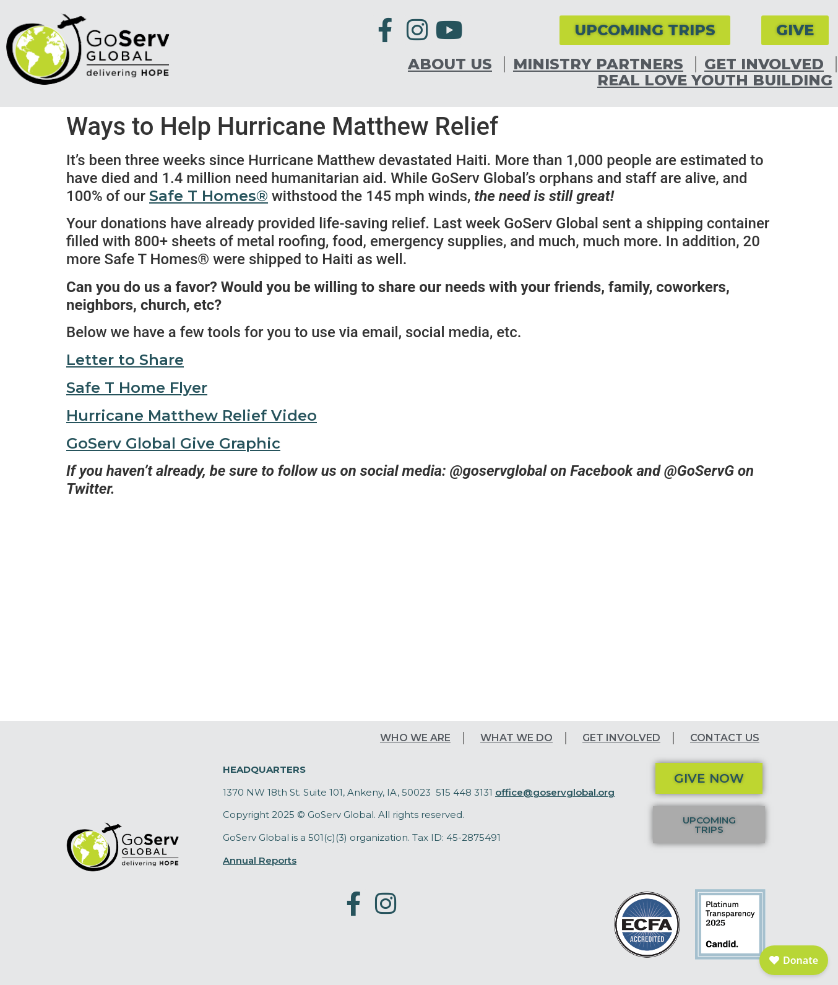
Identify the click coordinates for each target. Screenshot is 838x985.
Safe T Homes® (208, 196)
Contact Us (724, 738)
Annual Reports (259, 860)
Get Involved (767, 64)
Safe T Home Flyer (136, 388)
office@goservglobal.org (555, 792)
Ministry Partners (601, 64)
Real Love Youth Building (714, 80)
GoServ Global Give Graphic (173, 443)
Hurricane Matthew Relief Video (191, 415)
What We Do (516, 738)
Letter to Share (125, 360)
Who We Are (415, 738)
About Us (453, 64)
